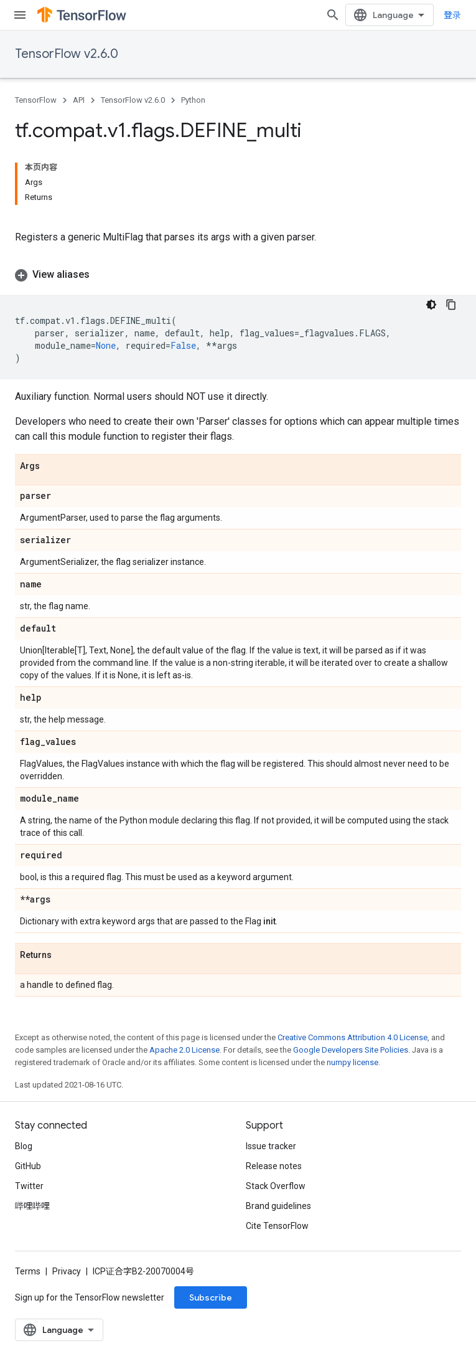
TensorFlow (36, 100)
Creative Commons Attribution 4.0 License (352, 1037)
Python (193, 100)
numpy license (352, 1062)
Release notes (274, 1166)
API (79, 100)
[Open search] (332, 14)
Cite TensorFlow (277, 1226)
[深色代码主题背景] (431, 305)
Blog (23, 1146)
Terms (27, 1271)
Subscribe (210, 1297)
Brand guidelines (278, 1206)
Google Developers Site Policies (350, 1050)
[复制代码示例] (451, 305)
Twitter (29, 1186)
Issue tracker (271, 1146)
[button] (238, 274)
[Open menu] (19, 15)
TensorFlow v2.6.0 (66, 54)
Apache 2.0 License (184, 1050)
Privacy (66, 1271)
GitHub (28, 1166)
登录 (452, 15)
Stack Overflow (276, 1186)
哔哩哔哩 (32, 1206)
